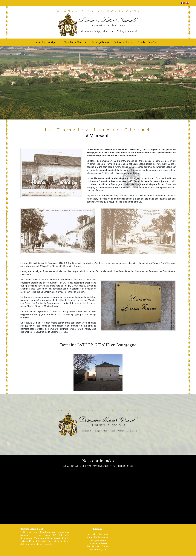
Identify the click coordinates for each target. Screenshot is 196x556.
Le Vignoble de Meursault (74, 42)
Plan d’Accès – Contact (148, 42)
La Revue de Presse (123, 42)
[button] (14, 83)
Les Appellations (100, 42)
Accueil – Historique (46, 42)
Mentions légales (98, 549)
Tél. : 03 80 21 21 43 (123, 466)
